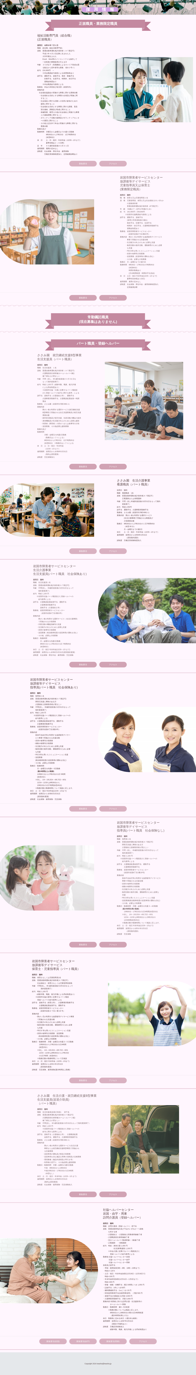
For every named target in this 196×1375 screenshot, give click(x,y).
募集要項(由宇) (83, 1341)
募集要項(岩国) (53, 1341)
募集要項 (83, 164)
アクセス (113, 164)
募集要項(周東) (113, 1341)
